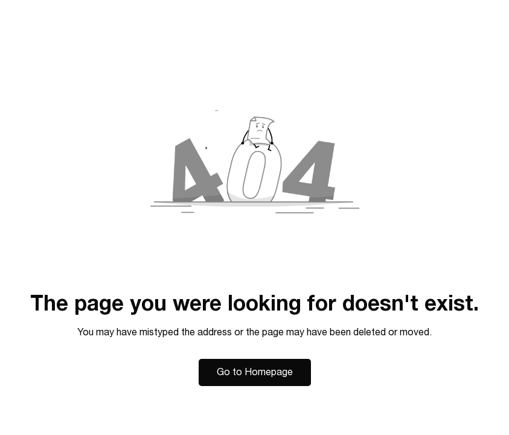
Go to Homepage (255, 372)
